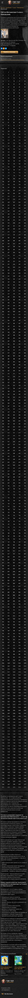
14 (19, 78)
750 (25, 512)
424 (19, 320)
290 (25, 240)
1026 (3, 678)
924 (19, 616)
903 (14, 604)
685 (25, 474)
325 (25, 261)
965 (25, 639)
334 (19, 267)
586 (3, 418)
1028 (14, 678)
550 (25, 394)
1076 (3, 707)
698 (14, 483)
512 (8, 373)
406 (3, 311)
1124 (19, 734)
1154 (19, 751)
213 (14, 196)
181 (3, 178)
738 (14, 506)
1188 (14, 772)
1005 (25, 663)
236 (3, 211)
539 (19, 388)
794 (19, 539)
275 (25, 232)
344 (19, 273)
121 (3, 143)
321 (3, 261)
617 (8, 435)
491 (3, 362)
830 (25, 559)
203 (14, 190)
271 (3, 232)
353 (14, 279)
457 (8, 341)
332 (8, 267)
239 (19, 211)
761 (3, 521)
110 (25, 134)
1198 (14, 778)
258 (14, 223)
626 (3, 441)
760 (25, 518)
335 (25, 267)
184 (19, 178)
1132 (8, 740)
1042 (8, 686)
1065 (25, 698)
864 (19, 580)
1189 (19, 772)
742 (8, 509)
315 (25, 255)
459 (19, 341)
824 (19, 556)
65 (24, 107)
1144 (19, 746)
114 (19, 137)
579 (19, 412)
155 (25, 161)
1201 (3, 781)
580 (25, 412)
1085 (25, 710)
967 (8, 642)
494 (19, 362)
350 (25, 276)
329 (19, 264)
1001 (3, 663)
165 (25, 167)
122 (8, 143)
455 (25, 338)
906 (3, 607)
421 (3, 320)
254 (19, 220)
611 (3, 432)
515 (25, 373)
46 (3, 99)
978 (14, 648)
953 (14, 633)
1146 (3, 749)
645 (25, 450)
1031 (3, 681)
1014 (19, 669)
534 (19, 385)
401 (3, 308)
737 (8, 506)
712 (8, 492)
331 (3, 267)
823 (14, 556)
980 (25, 648)
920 (25, 613)
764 (19, 521)
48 (14, 99)
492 (8, 362)
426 (3, 323)
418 (14, 317)
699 (19, 483)
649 (19, 453)
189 (19, 181)
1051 (3, 692)
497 (8, 364)
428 (14, 323)
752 (8, 515)
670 (25, 465)
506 (3, 370)
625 (25, 438)
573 (14, 409)
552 (8, 397)
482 (8, 356)
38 (14, 93)
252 (8, 220)
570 (25, 406)
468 (14, 347)
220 (25, 199)
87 (8, 122)
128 (14, 146)
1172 (8, 763)
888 (14, 595)
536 (3, 388)
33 (14, 90)
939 (19, 624)
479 (19, 353)
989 (19, 654)
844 (19, 568)
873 (14, 586)
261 (3, 226)
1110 (25, 725)
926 (3, 619)
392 (8, 302)
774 (19, 527)
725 (25, 497)
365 (25, 285)
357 (8, 282)
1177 (8, 766)
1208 (14, 784)
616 (3, 435)
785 (25, 533)
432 (8, 326)
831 (3, 562)
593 (14, 421)
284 (19, 237)
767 (8, 524)
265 (25, 226)
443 (14, 332)
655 (25, 456)
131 (3, 149)
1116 (3, 731)
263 (14, 226)
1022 (8, 675)
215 (25, 196)
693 (14, 480)
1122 (8, 734)
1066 (3, 701)
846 (3, 571)
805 (25, 545)
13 (14, 78)
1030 (25, 678)
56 (3, 104)
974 (19, 645)
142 (8, 155)
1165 (25, 757)
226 (3, 205)
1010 (25, 666)
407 (8, 311)
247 (8, 217)
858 (14, 577)
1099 (19, 719)
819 (19, 554)
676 (3, 471)
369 (19, 288)
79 (19, 116)
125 (25, 143)
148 (14, 158)
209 (19, 193)
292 (8, 243)
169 (19, 169)
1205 (25, 781)
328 (14, 264)
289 (19, 240)
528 (14, 382)
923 (14, 616)
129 (19, 146)
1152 (8, 751)
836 (3, 565)
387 (8, 299)
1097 (8, 719)
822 (8, 556)
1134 (19, 740)
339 (19, 270)
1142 (8, 746)
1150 (25, 749)
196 (3, 187)
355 (25, 279)
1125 (25, 734)
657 (8, 459)
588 (14, 418)
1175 (25, 763)
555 (25, 397)
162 (8, 167)
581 (3, 415)
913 (14, 610)
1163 (14, 757)
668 (14, 465)
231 (3, 208)
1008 (14, 666)
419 (19, 317)
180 (25, 175)
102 (8, 131)
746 (3, 512)
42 (8, 96)
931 (3, 621)
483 (14, 356)
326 (3, 264)
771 (3, 527)
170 (25, 169)
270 (25, 229)
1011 (3, 669)
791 (3, 539)
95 (24, 125)
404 (19, 308)
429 (19, 323)
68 (14, 110)
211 (3, 196)
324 (19, 261)
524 (19, 379)
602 (8, 427)
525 (25, 379)
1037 (8, 684)
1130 (25, 737)
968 (14, 642)
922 (8, 616)
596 (3, 424)
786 (3, 536)
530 (25, 382)
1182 (8, 769)
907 (8, 607)
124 (19, 143)
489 (19, 359)
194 (19, 184)
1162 (8, 757)
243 (14, 214)
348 (14, 276)
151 (3, 161)
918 (14, 613)
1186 (3, 772)
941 (3, 627)
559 (19, 400)
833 (14, 562)
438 (14, 329)
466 (3, 347)
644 (19, 450)
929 (19, 619)
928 (14, 619)
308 (14, 252)
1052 (8, 692)
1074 (19, 704)
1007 (8, 666)
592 (8, 421)
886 (3, 595)
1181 (3, 769)
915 (25, 610)
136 (3, 152)
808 (14, 548)
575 (25, 409)
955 (25, 633)
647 (8, 453)
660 (25, 459)
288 (14, 240)
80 (24, 116)
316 (3, 258)
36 (3, 93)
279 (19, 234)
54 (19, 102)
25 (24, 84)
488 (14, 359)
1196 (3, 778)
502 (8, 367)
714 (19, 492)
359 (19, 282)
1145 (25, 746)
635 (25, 444)
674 (19, 468)
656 (3, 459)
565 (25, 403)
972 (8, 645)
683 (14, 474)
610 (25, 429)
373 (14, 291)
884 (19, 592)
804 (19, 545)
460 (25, 341)
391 (3, 302)
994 (19, 657)
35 (24, 90)
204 (19, 190)
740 (25, 506)
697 (8, 483)
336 (3, 270)
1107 (8, 725)
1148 (14, 749)
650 (25, 453)
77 (8, 116)
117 (8, 140)
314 (19, 255)
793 (14, 539)
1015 (25, 669)
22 (8, 84)
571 (3, 409)
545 (25, 391)
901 (3, 604)
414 (19, 314)
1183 (14, 769)
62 (8, 107)
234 (19, 208)
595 (25, 421)
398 (14, 305)
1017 (8, 672)
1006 (3, 666)
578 (14, 412)
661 (3, 462)
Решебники (8, 7)
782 (8, 533)
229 (19, 205)
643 (14, 450)
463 (14, 344)
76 (3, 116)
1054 (19, 692)
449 (19, 335)
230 (25, 205)
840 (25, 565)
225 (25, 202)
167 (8, 169)
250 (25, 217)
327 (8, 264)
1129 (19, 737)
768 (14, 524)
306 (3, 252)
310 (25, 252)
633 (14, 444)
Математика (20, 7)
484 (19, 356)
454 (19, 338)
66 (3, 110)
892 (8, 598)
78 (14, 116)
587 (8, 418)
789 (19, 536)
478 (14, 353)
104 (19, 131)
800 (25, 542)
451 (3, 338)
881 (3, 592)
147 (8, 158)
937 (8, 624)
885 (25, 592)
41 (3, 96)
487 (8, 359)
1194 (19, 775)
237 (8, 211)
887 (8, 595)
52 (8, 102)
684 (19, 474)
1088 (14, 713)
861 (3, 580)
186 (3, 181)
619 (19, 435)
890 (25, 595)
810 (25, 548)
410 (25, 311)
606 (3, 429)
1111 (3, 728)
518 (14, 376)
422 (8, 320)
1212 (8, 787)
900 (25, 601)
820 (25, 554)
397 (8, 305)
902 (8, 604)
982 (8, 651)
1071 (3, 704)
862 (8, 580)
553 (14, 397)
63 (14, 107)
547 (8, 394)
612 (8, 432)
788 (14, 536)
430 (25, 323)
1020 (25, 672)
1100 (25, 719)
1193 (14, 775)
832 (8, 562)
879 (19, 589)
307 (8, 252)
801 (3, 545)
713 (14, 492)
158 (14, 164)
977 (8, 648)
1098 (14, 719)
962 (8, 639)
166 (3, 169)
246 (3, 217)
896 (3, 601)
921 (3, 616)
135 (25, 149)
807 (8, 548)
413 (14, 314)
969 (19, 642)
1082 (8, 710)
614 (19, 432)
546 (3, 394)
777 (8, 530)
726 (3, 500)
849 (19, 571)
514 (19, 373)
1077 (8, 707)
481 (3, 356)
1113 (14, 728)
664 (19, 462)
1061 (3, 698)
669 (19, 465)
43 (14, 96)
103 (14, 131)
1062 (8, 698)
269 (19, 229)
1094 (19, 716)
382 (8, 297)
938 (14, 624)
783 (14, 533)
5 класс (14, 7)
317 (8, 258)
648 (14, 453)
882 (8, 592)
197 (8, 187)
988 (14, 654)
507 (8, 370)
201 (3, 190)
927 (8, 619)
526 (3, 382)
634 (19, 444)
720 (25, 494)
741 (3, 509)
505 (25, 367)
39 (19, 93)
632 (8, 444)
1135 (25, 740)
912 (8, 610)
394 (19, 302)
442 (8, 332)
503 (14, 367)
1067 (8, 701)
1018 (14, 672)
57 (8, 104)
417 (8, 317)
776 (3, 530)
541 (3, 391)
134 (19, 149)
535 (25, 385)
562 (8, 403)
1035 (25, 681)
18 (14, 81)
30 (24, 87)
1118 (14, 731)
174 (19, 172)
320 (25, 258)
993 (14, 657)
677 (8, 471)
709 (19, 489)
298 (14, 246)
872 (8, 586)
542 (8, 391)
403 (14, 308)
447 (8, 335)
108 (14, 134)
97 (8, 128)
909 (19, 607)
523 (14, 379)
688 (14, 477)
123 (14, 143)
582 (8, 415)
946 (3, 630)
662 (8, 462)
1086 (3, 713)
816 (3, 554)
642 (8, 450)
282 (8, 237)
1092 (8, 716)
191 (3, 184)
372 (8, 291)
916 (3, 613)
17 (8, 81)
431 (3, 326)
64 (19, 107)
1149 (19, 749)
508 (14, 370)
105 (25, 131)
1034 (19, 681)
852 (8, 574)
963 (14, 639)
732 (8, 503)
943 (14, 627)
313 (14, 255)
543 (14, 391)
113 (14, 137)
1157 (8, 754)
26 (3, 87)
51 (3, 102)
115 (25, 137)
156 (3, 164)
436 (3, 329)
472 (8, 350)
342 (8, 273)
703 (14, 486)
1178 (14, 766)
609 (19, 429)
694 (19, 480)
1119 (19, 731)
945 (25, 627)
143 (14, 155)
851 (3, 574)
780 (25, 530)
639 (19, 447)
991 (3, 657)
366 (3, 288)
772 (8, 527)
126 (3, 146)
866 (3, 583)
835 (25, 562)
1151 (3, 751)
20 (24, 81)
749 (19, 512)
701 (3, 486)
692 (8, 480)
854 (19, 574)
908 (14, 607)
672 (8, 468)
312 (8, 255)
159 (19, 164)
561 (3, 403)
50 (24, 99)
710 (25, 489)
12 (8, 78)
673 (14, 468)
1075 (25, 704)
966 (3, 642)
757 (8, 518)
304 (19, 249)
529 (19, 382)
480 (25, 353)
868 (14, 583)
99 (19, 128)
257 (8, 223)
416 (3, 317)
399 (19, 305)
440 (25, 329)
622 (8, 438)
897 (8, 601)
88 (14, 122)
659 (19, 459)
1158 (14, 754)
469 (19, 347)
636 (3, 447)
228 (14, 205)
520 (25, 376)
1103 (14, 722)
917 (8, 613)
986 (3, 654)
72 (8, 113)
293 (14, 243)
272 (8, 232)
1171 (3, 763)
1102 (8, 722)
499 (19, 364)
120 (25, 140)
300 (25, 246)
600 (25, 424)
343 (14, 273)
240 (25, 211)
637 (8, 447)
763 (14, 521)
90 (24, 122)
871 (3, 586)
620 (25, 435)
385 (25, 297)
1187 (8, 772)
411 (3, 314)
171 (3, 172)
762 (8, 521)
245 (25, 214)
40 (24, 93)
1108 (14, 725)
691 (3, 480)
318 (14, 258)
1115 (25, 728)
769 (19, 524)
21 (3, 84)
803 (14, 545)
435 (25, 326)
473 (14, 350)
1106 (3, 725)
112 (8, 137)
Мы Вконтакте (8, 994)
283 (14, 237)
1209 (19, 784)
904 (19, 604)
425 (25, 320)
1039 (19, 684)
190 (25, 181)
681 (3, 474)
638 (14, 447)
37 (8, 93)
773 (14, 527)
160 (25, 164)
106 (3, 134)
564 (19, 403)
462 (8, 344)
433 (14, 326)
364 (19, 285)
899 (19, 601)
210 (25, 193)
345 (25, 273)
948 (14, 630)
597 (8, 424)
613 (14, 432)
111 (3, 137)
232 (8, 208)
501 (3, 367)
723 (14, 497)
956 (3, 636)
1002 (8, 663)
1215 (25, 787)
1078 (14, 707)
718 (14, 494)
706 (3, 489)
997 (8, 660)
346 (3, 276)
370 (25, 288)
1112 (8, 728)
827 (8, 559)
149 (19, 158)
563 (14, 403)
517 (8, 376)
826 (3, 559)
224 (19, 202)
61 (3, 107)
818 (14, 554)
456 (3, 341)
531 (3, 385)
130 (25, 146)
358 (14, 282)
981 (3, 651)
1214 (19, 787)
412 (8, 314)
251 (3, 220)
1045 (25, 686)
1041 (3, 686)
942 (8, 627)
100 (25, 128)
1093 (14, 716)
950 (25, 630)
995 (25, 657)
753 (14, 515)
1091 (3, 716)
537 (8, 388)
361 (3, 285)
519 (19, 376)
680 (25, 471)
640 (25, 447)
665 (25, 462)
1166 (3, 760)
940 (25, 624)
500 (25, 364)
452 (8, 338)
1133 (14, 740)
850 (25, 571)
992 (8, 657)
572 (8, 409)
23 (14, 84)
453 (14, 338)
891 (3, 598)
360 (25, 282)
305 (25, 249)
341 (3, 273)
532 (8, 385)
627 (8, 441)
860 (25, 577)
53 (14, 102)
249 (19, 217)
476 (3, 353)
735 (25, 503)
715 (25, 492)
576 (3, 412)
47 (8, 99)
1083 (14, 710)
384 (19, 297)
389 (19, 299)
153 (14, 161)
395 (25, 302)
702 (8, 486)
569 (19, 406)
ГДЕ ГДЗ (14, 2)
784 (19, 533)
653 (14, 456)
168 (14, 169)
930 (25, 619)
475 (25, 350)
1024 (19, 675)
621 (3, 438)
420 (25, 317)
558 (14, 400)
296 (3, 246)
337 (8, 270)
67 (8, 110)
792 (8, 539)
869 (19, 583)
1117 (8, 731)
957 (8, 636)
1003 (14, 663)
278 (14, 234)
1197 (8, 778)
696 (3, 483)
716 (3, 494)
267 (8, 229)
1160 (25, 754)
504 (19, 367)
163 (14, 167)
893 (14, 598)
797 (8, 542)
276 (3, 234)
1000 (25, 660)
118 (14, 140)
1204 (19, 781)
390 (25, 299)
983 (14, 651)
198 (14, 187)
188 (14, 181)
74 (19, 113)
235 (25, 208)
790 (25, 536)
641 (3, 450)
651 (3, 456)
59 (19, 104)
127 (8, 146)
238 (14, 211)
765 (25, 521)
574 (19, 409)
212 (8, 196)
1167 (8, 760)
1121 (3, 734)
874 (19, 586)
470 (25, 347)
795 (25, 539)
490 (25, 359)
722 (8, 497)
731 (3, 503)
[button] (26, 954)
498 (14, 364)
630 (25, 441)
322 (8, 261)
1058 (14, 695)
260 (25, 223)
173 (14, 172)
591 (3, 421)
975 (25, 645)
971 (3, 645)
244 (19, 214)
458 (14, 341)
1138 (14, 743)
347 (8, 276)
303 (14, 249)
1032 (8, 681)
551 (3, 397)
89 (19, 122)
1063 (14, 698)
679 (19, 471)
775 (25, 527)
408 (14, 311)
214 (19, 196)
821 (3, 556)
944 (19, 627)
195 (25, 184)
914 (19, 610)
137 (8, 152)
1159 (19, 754)
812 (8, 551)
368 (14, 288)
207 (8, 193)
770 (25, 524)
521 (3, 379)
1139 (19, 743)
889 (19, 595)
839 (19, 565)
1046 (3, 689)
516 (3, 376)
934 (19, 621)
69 (19, 110)
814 (19, 551)
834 (19, 562)
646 (3, 453)
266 (3, 229)
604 (19, 427)
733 (14, 503)
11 (3, 78)
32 (8, 90)
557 (8, 400)
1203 (14, 781)
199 (19, 187)
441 (3, 332)
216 (3, 199)
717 (8, 494)
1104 (19, 722)
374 (19, 291)
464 (19, 344)
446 (3, 335)
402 (8, 308)
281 (3, 237)
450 (25, 335)
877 (8, 589)
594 (19, 421)
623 (14, 438)
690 (25, 477)
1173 (14, 763)
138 (14, 152)
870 (25, 583)
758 (14, 518)
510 (25, 370)
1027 (8, 678)
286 (3, 240)
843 (14, 568)
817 (8, 554)
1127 (8, 737)
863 (14, 580)
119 (19, 140)
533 (14, 385)
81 (3, 119)
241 (3, 214)
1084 (19, 710)
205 (25, 190)
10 (24, 75)
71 (3, 113)
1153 (14, 751)
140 (25, 152)
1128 (14, 737)
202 (8, 190)
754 (19, 515)
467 (8, 347)
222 (8, 202)
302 (8, 249)
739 (19, 506)
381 (3, 297)
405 (25, 308)
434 (19, 326)
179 (19, 175)
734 (19, 503)
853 (14, 574)
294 (19, 243)
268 (14, 229)
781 (3, 533)
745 (25, 509)
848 (14, 571)
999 (19, 660)
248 (14, 217)
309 (19, 252)
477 (8, 353)
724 (19, 497)
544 (19, 391)
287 (8, 240)
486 (3, 359)
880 (25, 589)
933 (14, 621)
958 (14, 636)
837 (8, 565)
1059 (19, 695)
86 (3, 122)
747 (8, 512)
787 (8, 536)
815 (25, 551)
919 (19, 613)
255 (25, 220)
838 (14, 565)
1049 (19, 689)
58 (14, 104)
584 (19, 415)
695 (25, 480)
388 (14, 299)
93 (14, 125)
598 (14, 424)
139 (19, 152)
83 (14, 119)
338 (14, 270)
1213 (14, 787)
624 (19, 438)
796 (3, 542)
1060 (25, 695)
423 (14, 320)
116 (3, 140)
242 (8, 214)
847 (8, 571)
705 (25, 486)
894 (19, 598)
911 (3, 610)
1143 (14, 746)
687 (8, 477)
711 (3, 492)
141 (3, 155)
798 (14, 542)
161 (3, 167)
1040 (25, 684)
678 (14, 471)
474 (19, 350)
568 (14, 406)
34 (19, 90)
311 (3, 255)
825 (25, 556)
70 (24, 110)
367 (8, 288)
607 (8, 429)
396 (3, 305)
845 (25, 568)
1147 (8, 749)
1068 (14, 701)
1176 (3, 766)
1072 (8, 704)
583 (14, 415)
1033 (14, 681)
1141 (3, 746)
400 (25, 305)
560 (25, 400)
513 (14, 373)
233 (14, 208)
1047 (8, 689)
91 (3, 125)
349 (19, 276)
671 (3, 468)
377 (8, 294)
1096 (3, 719)
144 (19, 155)
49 (19, 99)
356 (3, 282)
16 (3, 81)
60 (24, 104)
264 (19, 226)
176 (3, 175)
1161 (3, 757)
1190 (25, 772)
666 (3, 465)
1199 (19, 778)
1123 (14, 734)
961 (3, 639)
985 (25, 651)
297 (8, 246)
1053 (14, 692)
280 (25, 234)
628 (14, 441)
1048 (14, 689)
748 (14, 512)
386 (3, 299)
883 (14, 592)
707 (8, 489)
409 (19, 311)
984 (19, 651)
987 (8, 654)
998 (14, 660)
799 (19, 542)
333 (14, 267)
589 (19, 418)
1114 (19, 728)
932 (8, 621)
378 (14, 294)
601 (3, 427)
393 (14, 302)
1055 (25, 692)
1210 (25, 784)
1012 (8, 669)
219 (19, 199)
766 (3, 524)
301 (3, 249)
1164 (19, 757)
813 (14, 551)
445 (25, 332)
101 (3, 131)
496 (3, 364)
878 (14, 589)
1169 (19, 760)
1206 (3, 784)
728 (14, 500)
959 (19, 636)
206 (3, 193)
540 (25, 388)
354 (19, 279)
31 (3, 90)
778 (14, 530)
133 (14, 149)
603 (14, 427)
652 (8, 456)
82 (8, 119)
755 (25, 515)
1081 (3, 710)
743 (14, 509)
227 (8, 205)
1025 (25, 675)
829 (19, 559)
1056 (3, 695)
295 (25, 243)
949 (19, 630)
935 (25, 621)
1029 (19, 678)
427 (8, 323)
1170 (25, 760)
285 (25, 237)
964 (19, 639)
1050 (25, 689)
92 (8, 125)
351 (3, 279)
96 (3, 128)
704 (19, 486)
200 (25, 187)
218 (14, 199)
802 (8, 545)
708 (14, 489)
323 (14, 261)
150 (25, 158)
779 (19, 530)
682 (8, 474)
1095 (25, 716)
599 (19, 424)
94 (19, 125)
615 (25, 432)
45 (24, 96)
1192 (8, 775)
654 (19, 456)
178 (14, 175)
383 (14, 297)
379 (19, 294)
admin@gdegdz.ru (5, 989)
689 (19, 477)
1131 (3, 740)
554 (19, 397)
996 (3, 660)
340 (25, 270)
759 (19, 518)
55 (24, 102)
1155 (25, 751)
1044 (19, 686)
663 (14, 462)
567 (8, 406)
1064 (19, 698)
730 (25, 500)
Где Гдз (3, 7)
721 (3, 497)
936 (3, 624)
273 (14, 232)
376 (3, 294)
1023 (14, 675)
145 (25, 155)
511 (3, 373)
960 (25, 636)
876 (3, 589)
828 (14, 559)
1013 (14, 669)
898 (14, 601)
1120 (25, 731)
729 (19, 500)
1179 (19, 766)
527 (8, 382)
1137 (8, 743)
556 (3, 400)
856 (3, 577)
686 (3, 477)
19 (19, 81)
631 (3, 444)
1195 (25, 775)
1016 (3, 672)
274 (19, 232)
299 (19, 246)
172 (8, 172)
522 (8, 379)
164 (19, 167)
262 (8, 226)
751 (3, 515)
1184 (19, 769)
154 (19, 161)
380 (25, 294)
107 (8, 134)
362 (8, 285)
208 (14, 193)
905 (25, 604)
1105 (25, 722)
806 (3, 548)
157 (8, 164)
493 (14, 362)
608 (14, 429)
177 (8, 175)
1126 (3, 737)
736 (3, 506)
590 (25, 418)
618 (14, 435)
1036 (3, 684)
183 (14, 178)
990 (25, 654)
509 (19, 370)
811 (3, 551)
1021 (3, 675)
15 (24, 78)
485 (25, 356)
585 (25, 415)
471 (3, 350)
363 (14, 285)
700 (25, 483)
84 (19, 119)
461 (3, 344)
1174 (19, 763)
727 (8, 500)
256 (3, 223)
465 (25, 344)
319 (19, 258)
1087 (8, 713)
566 (3, 406)
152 (8, 161)
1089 (19, 713)
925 (25, 616)
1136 (3, 743)
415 (25, 314)
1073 (14, 704)
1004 (19, 663)
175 (25, 172)
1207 (8, 784)
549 (19, 394)
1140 (25, 743)
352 (8, 279)
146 (3, 158)
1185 (25, 769)
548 (14, 394)
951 (3, 633)
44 (19, 96)
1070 (25, 701)
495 (25, 362)
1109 (19, 725)
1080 (25, 707)
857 (8, 577)
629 (19, 441)
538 (14, 388)
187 (8, 181)
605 (25, 427)
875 (25, 586)
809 (19, 548)
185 (25, 178)
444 (19, 332)
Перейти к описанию (9, 52)
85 (24, 119)
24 (19, 84)
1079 (19, 707)
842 (8, 568)
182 (8, 178)
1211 (3, 787)
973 (14, 645)
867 (8, 583)
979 (19, 648)
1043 (14, 686)
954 (19, 633)
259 (19, 223)
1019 (19, 672)
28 (14, 87)
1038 (14, 684)
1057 (8, 695)
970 (25, 642)
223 (14, 202)
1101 (3, 722)
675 (25, 468)
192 (8, 184)
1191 (3, 775)
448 (14, 335)
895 (25, 598)
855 (25, 574)
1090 (25, 713)
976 (3, 648)
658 (14, 459)
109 (19, 134)
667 (8, 465)
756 (3, 518)
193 (14, 184)
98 (14, 128)
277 (8, 234)
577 (8, 412)
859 (19, 577)
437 (8, 329)
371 (3, 291)
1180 (25, 766)
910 (25, 607)
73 (14, 113)
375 (25, 291)
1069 (19, 701)
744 (19, 509)
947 (8, 630)
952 (8, 633)
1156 (3, 754)
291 (3, 243)
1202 (8, 781)
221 (3, 202)
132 (8, 149)
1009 (19, 666)
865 (25, 580)
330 (25, 264)
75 (24, 113)
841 (3, 568)
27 (8, 87)
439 (19, 329)
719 (19, 494)
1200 (25, 778)
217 (8, 199)
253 (14, 220)
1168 (14, 760)
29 (19, 87)
